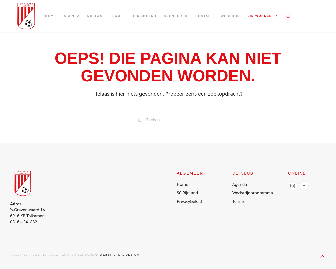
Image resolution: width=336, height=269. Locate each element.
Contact (204, 16)
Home (50, 16)
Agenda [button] (72, 16)
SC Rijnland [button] (144, 16)
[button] (288, 16)
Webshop (230, 16)
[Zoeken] (168, 120)
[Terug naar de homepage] (26, 16)
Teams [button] (116, 16)
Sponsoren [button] (176, 16)
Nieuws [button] (95, 16)
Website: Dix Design (119, 254)
